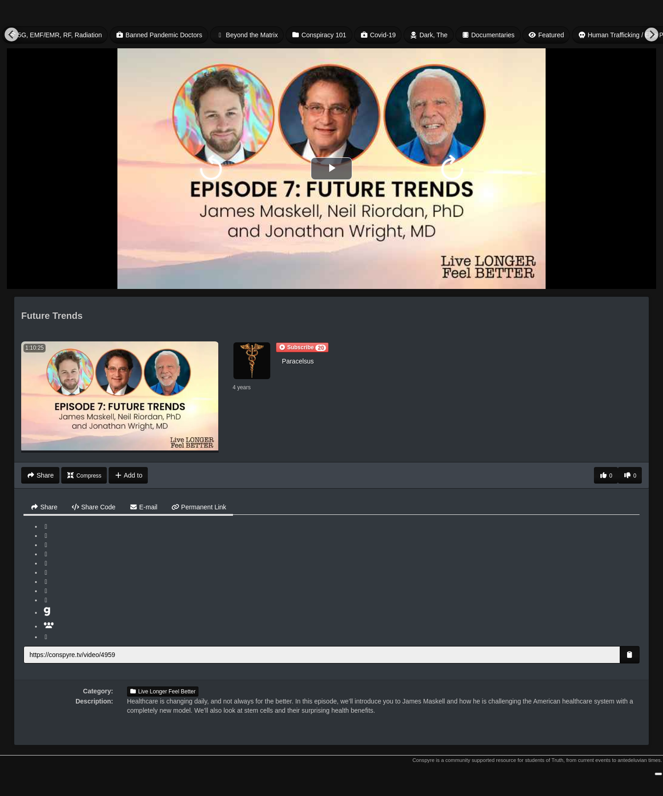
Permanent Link (198, 507)
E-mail (143, 507)
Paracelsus (298, 361)
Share (44, 507)
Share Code (93, 507)
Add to (128, 475)
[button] (302, 347)
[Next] (651, 34)
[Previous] (11, 34)
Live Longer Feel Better (163, 691)
